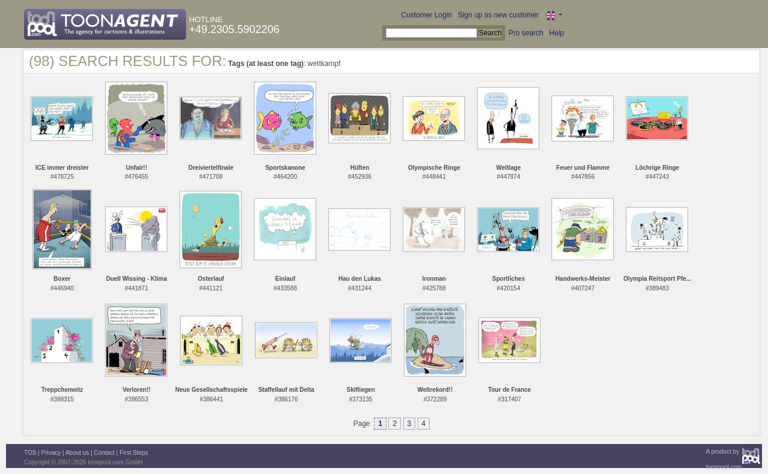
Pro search (525, 33)
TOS (30, 452)
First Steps (133, 452)
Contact (104, 452)
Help (556, 33)
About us (77, 452)
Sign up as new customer (498, 15)
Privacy (51, 452)
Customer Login (426, 15)
